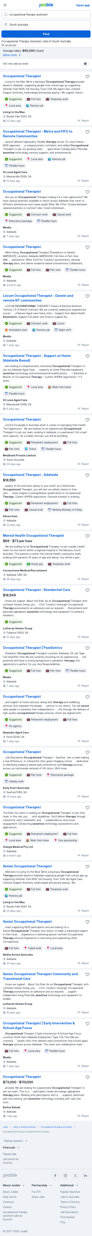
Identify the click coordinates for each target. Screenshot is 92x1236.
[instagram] (65, 1175)
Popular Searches (70, 1191)
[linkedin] (85, 1175)
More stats (12, 55)
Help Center (10, 1196)
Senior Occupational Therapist (27, 866)
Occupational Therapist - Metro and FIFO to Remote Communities (37, 134)
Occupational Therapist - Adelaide (30, 475)
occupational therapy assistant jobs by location (15, 1215)
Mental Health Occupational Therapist (33, 535)
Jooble (24, 1231)
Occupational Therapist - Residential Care (36, 590)
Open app (83, 5)
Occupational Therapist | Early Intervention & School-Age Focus (39, 1025)
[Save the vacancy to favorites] (87, 76)
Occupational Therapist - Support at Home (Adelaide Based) (37, 358)
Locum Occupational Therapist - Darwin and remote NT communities (38, 298)
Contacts (8, 1201)
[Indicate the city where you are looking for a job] (46, 24)
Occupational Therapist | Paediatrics (32, 648)
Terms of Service (70, 1201)
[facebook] (55, 1175)
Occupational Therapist (22, 76)
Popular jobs (9, 1154)
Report (83, 120)
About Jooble (10, 1191)
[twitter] (75, 1175)
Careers (7, 1207)
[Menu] (5, 5)
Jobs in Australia (69, 1196)
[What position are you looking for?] (46, 14)
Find (46, 34)
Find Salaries (67, 1217)
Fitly (62, 1222)
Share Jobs (38, 1196)
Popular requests (16, 1141)
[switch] (86, 63)
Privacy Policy (68, 1207)
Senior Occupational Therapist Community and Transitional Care (40, 976)
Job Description (69, 1212)
